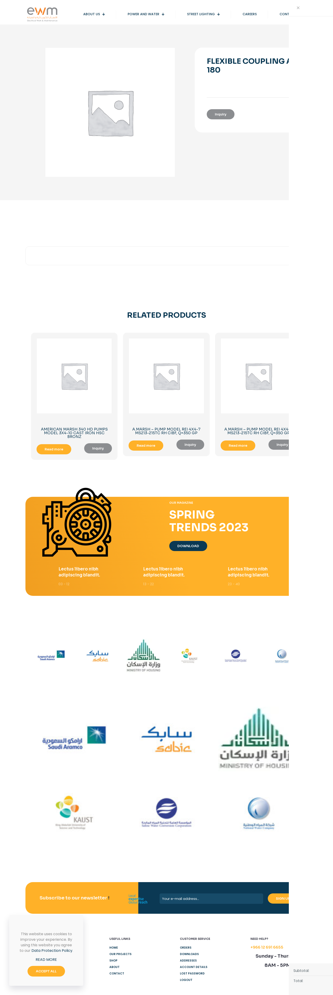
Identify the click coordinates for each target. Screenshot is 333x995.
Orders (185, 949)
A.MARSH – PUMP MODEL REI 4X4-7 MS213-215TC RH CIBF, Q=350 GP (166, 431)
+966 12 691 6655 (266, 948)
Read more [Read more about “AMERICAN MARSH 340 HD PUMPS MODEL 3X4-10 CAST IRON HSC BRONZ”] (54, 449)
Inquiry (220, 114)
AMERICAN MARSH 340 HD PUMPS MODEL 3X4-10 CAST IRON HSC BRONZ (74, 433)
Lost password (192, 975)
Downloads (189, 955)
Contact (116, 975)
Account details (193, 968)
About (114, 968)
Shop (113, 962)
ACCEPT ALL (46, 971)
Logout (186, 981)
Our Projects (120, 955)
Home (113, 949)
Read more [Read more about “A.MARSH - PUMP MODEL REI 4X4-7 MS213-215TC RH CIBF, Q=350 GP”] (146, 445)
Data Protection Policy (51, 950)
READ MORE (46, 959)
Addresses (188, 962)
